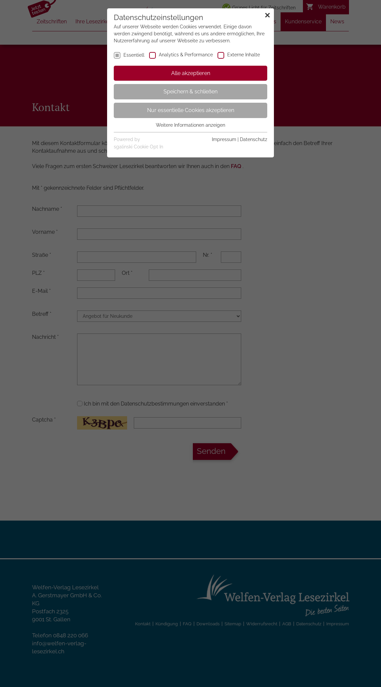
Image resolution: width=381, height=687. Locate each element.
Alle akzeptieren (190, 73)
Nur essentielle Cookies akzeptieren (190, 110)
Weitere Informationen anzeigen (190, 125)
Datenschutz (253, 139)
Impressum (224, 139)
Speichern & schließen (190, 91)
